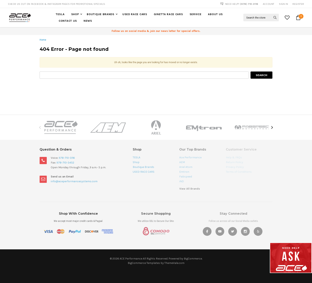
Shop (75, 14)
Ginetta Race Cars (168, 14)
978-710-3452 (65, 162)
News (88, 21)
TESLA (60, 14)
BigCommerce (193, 258)
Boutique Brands (100, 14)
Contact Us (68, 21)
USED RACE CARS (134, 14)
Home (43, 39)
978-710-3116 (67, 158)
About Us (215, 14)
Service (196, 14)
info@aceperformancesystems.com (74, 181)
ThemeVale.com (174, 263)
